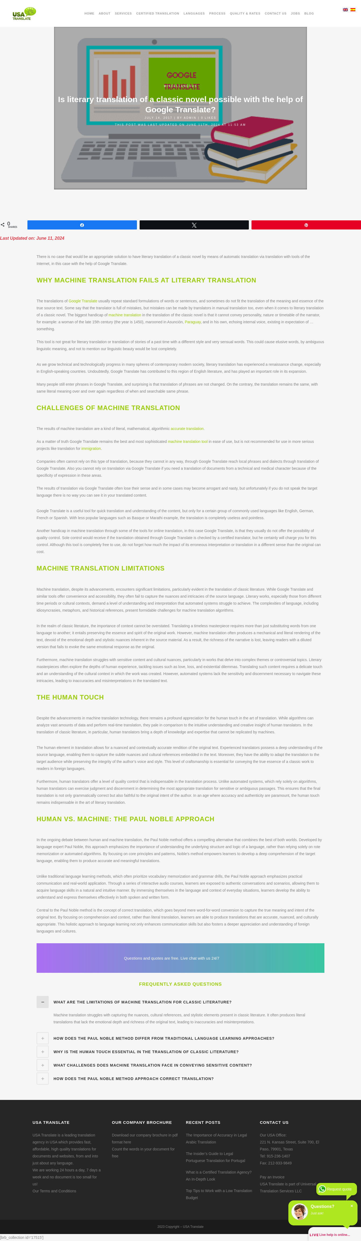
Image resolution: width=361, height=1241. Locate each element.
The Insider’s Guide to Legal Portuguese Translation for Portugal (215, 1157)
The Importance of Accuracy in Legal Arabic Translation (216, 1138)
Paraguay (193, 322)
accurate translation (187, 428)
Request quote (339, 1189)
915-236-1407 (278, 1156)
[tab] (180, 1002)
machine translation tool (188, 441)
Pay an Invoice (272, 1177)
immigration (91, 448)
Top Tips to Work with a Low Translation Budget (219, 1194)
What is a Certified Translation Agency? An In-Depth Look (219, 1175)
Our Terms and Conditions (54, 1191)
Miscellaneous (180, 86)
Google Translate (83, 301)
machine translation (124, 315)
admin (190, 117)
